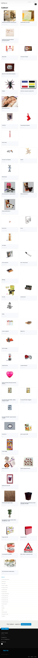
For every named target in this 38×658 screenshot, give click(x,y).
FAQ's (29, 656)
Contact (35, 656)
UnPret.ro (4, 3)
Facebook (2, 644)
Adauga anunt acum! (26, 624)
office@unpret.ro (7, 639)
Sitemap (32, 656)
